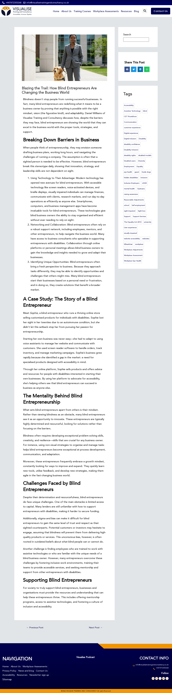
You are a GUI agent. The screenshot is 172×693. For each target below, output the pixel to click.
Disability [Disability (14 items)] (142, 139)
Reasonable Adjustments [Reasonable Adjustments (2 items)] (134, 200)
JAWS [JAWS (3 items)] (144, 183)
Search (127, 34)
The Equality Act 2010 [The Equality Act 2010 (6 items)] (132, 222)
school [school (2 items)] (126, 205)
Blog (136, 11)
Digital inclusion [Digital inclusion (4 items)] (130, 139)
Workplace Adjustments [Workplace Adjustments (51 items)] (133, 250)
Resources (126, 11)
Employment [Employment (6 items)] (129, 166)
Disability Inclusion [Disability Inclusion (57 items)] (131, 150)
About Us (61, 11)
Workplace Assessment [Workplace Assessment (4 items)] (133, 255)
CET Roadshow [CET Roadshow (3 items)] (130, 116)
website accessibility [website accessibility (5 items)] (132, 239)
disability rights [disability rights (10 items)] (130, 155)
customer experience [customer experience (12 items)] (132, 127)
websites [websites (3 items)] (145, 239)
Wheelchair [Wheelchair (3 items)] (128, 244)
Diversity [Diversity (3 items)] (141, 161)
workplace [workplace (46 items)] (139, 244)
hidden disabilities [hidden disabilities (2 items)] (131, 178)
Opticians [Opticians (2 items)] (141, 189)
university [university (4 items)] (147, 222)
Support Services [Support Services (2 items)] (139, 216)
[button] (144, 10)
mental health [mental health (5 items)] (129, 189)
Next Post (96, 627)
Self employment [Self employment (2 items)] (138, 205)
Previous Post (36, 627)
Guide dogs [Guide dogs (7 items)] (146, 172)
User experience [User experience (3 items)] (130, 227)
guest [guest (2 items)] (137, 172)
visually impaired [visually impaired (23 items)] (130, 233)
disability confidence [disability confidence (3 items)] (132, 144)
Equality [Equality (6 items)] (140, 166)
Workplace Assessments (104, 11)
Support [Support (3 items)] (127, 216)
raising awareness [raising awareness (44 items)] (131, 194)
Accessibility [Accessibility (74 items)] (129, 105)
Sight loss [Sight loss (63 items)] (141, 211)
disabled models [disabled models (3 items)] (144, 155)
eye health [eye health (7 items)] (128, 172)
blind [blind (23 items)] (145, 111)
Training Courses (78, 11)
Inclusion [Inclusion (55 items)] (144, 178)
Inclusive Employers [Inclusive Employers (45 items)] (131, 183)
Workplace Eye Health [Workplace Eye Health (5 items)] (132, 261)
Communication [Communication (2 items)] (130, 122)
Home (50, 11)
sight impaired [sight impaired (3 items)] (129, 211)
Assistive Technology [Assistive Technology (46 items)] (132, 111)
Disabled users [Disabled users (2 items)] (130, 161)
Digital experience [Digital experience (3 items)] (131, 133)
